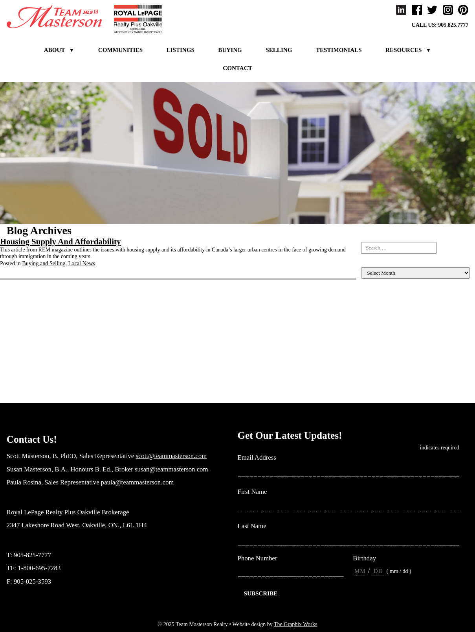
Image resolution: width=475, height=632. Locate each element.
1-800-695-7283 (39, 568)
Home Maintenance (382, 322)
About (54, 50)
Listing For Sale (378, 302)
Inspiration (373, 342)
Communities (120, 50)
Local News (81, 263)
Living (368, 355)
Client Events (376, 309)
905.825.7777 (453, 25)
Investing (371, 348)
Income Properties (381, 335)
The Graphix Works (295, 624)
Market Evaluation (381, 368)
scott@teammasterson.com (171, 456)
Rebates (369, 381)
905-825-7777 (32, 555)
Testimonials (339, 50)
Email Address (260, 458)
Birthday (364, 558)
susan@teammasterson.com (171, 469)
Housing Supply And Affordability (60, 241)
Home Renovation (381, 328)
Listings (180, 50)
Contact (237, 68)
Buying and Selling (43, 263)
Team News (374, 388)
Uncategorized (377, 394)
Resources (403, 50)
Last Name (255, 526)
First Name (255, 492)
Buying (230, 50)
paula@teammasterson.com (137, 482)
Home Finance (377, 315)
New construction (380, 375)
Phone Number (257, 558)
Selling (279, 50)
